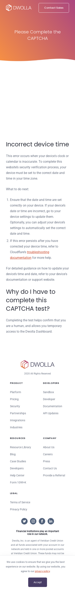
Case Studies (18, 461)
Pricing (14, 399)
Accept (38, 582)
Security (15, 406)
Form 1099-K (18, 482)
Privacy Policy (18, 509)
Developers (17, 468)
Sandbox (48, 392)
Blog (13, 454)
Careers (48, 454)
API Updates (50, 413)
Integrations (17, 420)
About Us (48, 447)
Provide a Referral (54, 475)
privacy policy (42, 571)
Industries (16, 427)
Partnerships (18, 413)
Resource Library (20, 447)
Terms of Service (20, 502)
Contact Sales (53, 8)
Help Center (17, 475)
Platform (15, 392)
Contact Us (50, 468)
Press (46, 461)
